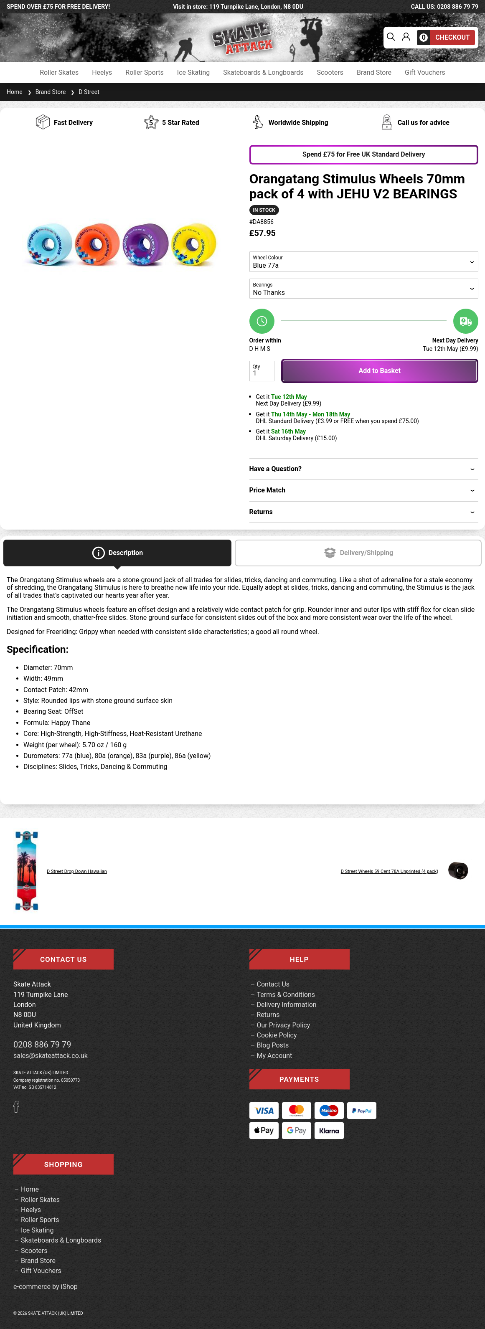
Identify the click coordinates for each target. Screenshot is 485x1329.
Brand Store (374, 72)
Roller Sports (144, 72)
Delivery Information (287, 1005)
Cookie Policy (277, 1035)
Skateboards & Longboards (263, 72)
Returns (268, 1015)
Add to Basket (380, 371)
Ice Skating (193, 72)
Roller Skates (59, 72)
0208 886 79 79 (42, 1045)
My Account (274, 1056)
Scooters (330, 72)
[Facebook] (19, 1110)
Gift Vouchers (425, 72)
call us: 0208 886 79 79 (444, 6)
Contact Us (273, 984)
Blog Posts (273, 1045)
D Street (84, 92)
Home (15, 92)
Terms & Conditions (286, 995)
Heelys (102, 72)
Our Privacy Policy (283, 1025)
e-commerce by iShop (45, 1287)
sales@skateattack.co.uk (50, 1056)
